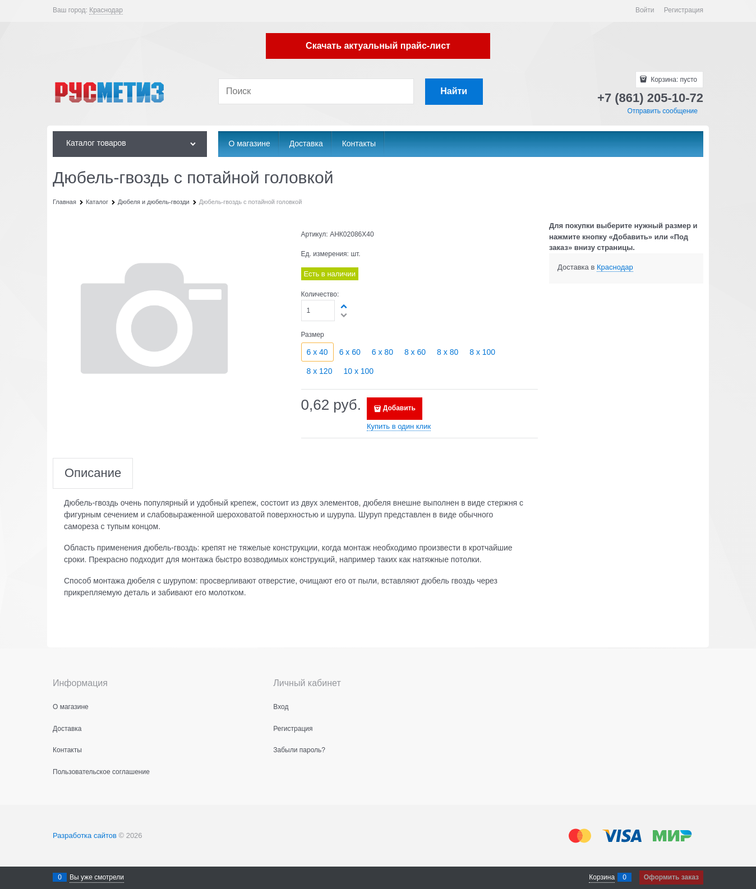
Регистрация (683, 10)
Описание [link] (92, 473)
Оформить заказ (671, 877)
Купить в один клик (399, 426)
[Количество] (318, 310)
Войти (644, 10)
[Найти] (454, 91)
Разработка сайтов (85, 835)
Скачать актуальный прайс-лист (378, 45)
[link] (106, 10)
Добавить (399, 408)
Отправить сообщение (662, 111)
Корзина (602, 877)
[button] (344, 306)
